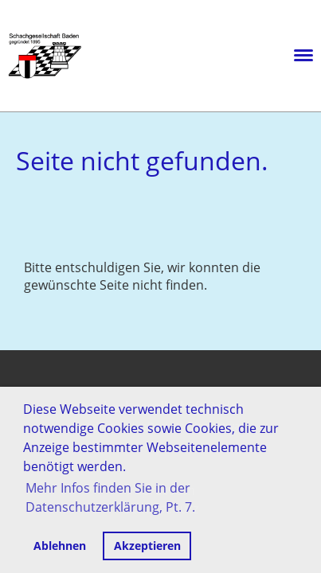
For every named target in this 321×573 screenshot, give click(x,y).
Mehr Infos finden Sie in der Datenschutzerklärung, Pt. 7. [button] (110, 497)
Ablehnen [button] (59, 545)
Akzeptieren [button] (147, 545)
